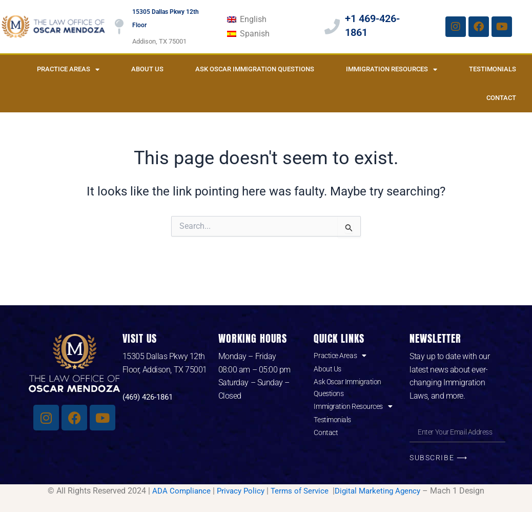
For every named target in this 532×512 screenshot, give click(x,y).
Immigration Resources (391, 69)
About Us (147, 69)
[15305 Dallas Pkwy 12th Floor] (119, 26)
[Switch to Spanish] (248, 34)
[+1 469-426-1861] (332, 26)
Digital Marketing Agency (381, 491)
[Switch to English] (246, 19)
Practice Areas (68, 69)
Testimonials (492, 69)
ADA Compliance (176, 491)
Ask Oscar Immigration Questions (254, 69)
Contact (501, 98)
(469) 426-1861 (150, 397)
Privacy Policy (238, 491)
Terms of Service (301, 491)
